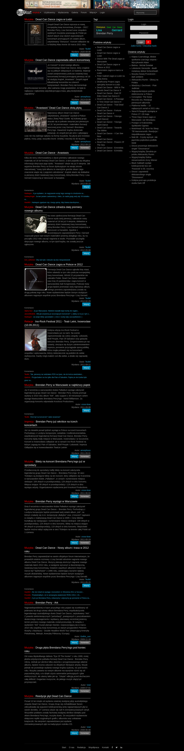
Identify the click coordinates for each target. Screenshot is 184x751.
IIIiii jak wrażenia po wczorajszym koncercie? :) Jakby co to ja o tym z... (63, 314)
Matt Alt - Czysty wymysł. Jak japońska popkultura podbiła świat (144, 140)
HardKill (27, 202)
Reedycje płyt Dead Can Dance (54, 696)
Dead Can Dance (114, 27)
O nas (71, 747)
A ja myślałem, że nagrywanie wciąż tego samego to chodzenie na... (59, 193)
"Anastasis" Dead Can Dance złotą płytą (59, 107)
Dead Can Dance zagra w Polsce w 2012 (59, 264)
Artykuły (36, 12)
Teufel (26, 374)
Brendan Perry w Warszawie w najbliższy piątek (63, 385)
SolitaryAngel (29, 196)
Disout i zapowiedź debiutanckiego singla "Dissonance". (141, 174)
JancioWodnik (29, 314)
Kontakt (105, 747)
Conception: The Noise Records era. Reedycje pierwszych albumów (142, 100)
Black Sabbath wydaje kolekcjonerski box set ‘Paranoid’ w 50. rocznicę (143, 166)
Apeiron (27, 377)
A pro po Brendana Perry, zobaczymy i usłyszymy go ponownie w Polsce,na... (61, 598)
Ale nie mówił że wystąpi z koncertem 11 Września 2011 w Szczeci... (58, 592)
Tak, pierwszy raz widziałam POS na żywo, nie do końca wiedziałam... (56, 374)
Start (64, 747)
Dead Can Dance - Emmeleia (110, 148)
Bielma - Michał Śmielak (142, 65)
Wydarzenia (63, 12)
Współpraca (93, 747)
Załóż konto (136, 46)
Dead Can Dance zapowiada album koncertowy (63, 60)
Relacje (28, 321)
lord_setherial (29, 260)
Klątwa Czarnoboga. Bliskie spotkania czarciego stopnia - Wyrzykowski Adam (145, 60)
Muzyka (28, 19)
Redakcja (81, 747)
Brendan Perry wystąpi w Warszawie (56, 501)
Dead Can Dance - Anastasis (52, 152)
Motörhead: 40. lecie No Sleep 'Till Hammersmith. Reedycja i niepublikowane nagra (145, 131)
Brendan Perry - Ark (47, 602)
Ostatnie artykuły (136, 52)
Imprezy (29, 421)
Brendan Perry (104, 33)
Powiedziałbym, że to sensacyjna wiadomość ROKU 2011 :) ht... (56, 595)
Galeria (74, 12)
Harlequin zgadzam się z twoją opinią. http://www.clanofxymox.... (56, 202)
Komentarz (85, 55)
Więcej (93, 12)
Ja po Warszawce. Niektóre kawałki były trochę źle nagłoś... (56, 311)
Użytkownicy (49, 12)
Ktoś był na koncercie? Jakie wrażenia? (45, 417)
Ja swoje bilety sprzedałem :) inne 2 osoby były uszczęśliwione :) (57, 317)
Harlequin (28, 193)
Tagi (95, 19)
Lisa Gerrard (109, 30)
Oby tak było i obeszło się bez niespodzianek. (53, 260)
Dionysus (100, 27)
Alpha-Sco (28, 311)
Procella (27, 595)
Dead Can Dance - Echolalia (109, 150)
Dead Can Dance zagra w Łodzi (54, 19)
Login (102, 12)
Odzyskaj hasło (150, 46)
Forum (84, 12)
